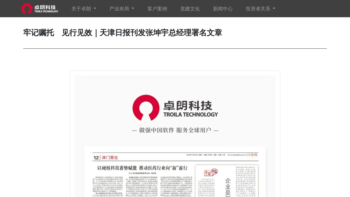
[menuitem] (158, 9)
